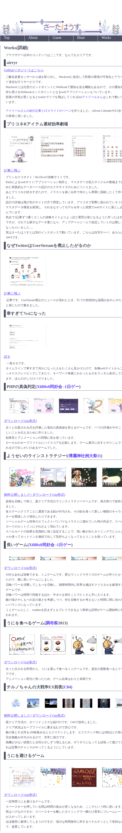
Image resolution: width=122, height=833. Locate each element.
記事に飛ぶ (12, 170)
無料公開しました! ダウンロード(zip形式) (34, 495)
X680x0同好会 (49, 386)
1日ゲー (72, 386)
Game (57, 38)
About (32, 38)
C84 (67, 687)
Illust (81, 38)
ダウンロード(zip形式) (20, 421)
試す (7, 357)
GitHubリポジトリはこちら (24, 70)
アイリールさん (92, 97)
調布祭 (52, 623)
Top (7, 38)
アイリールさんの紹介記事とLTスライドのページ (38, 110)
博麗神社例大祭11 (85, 455)
